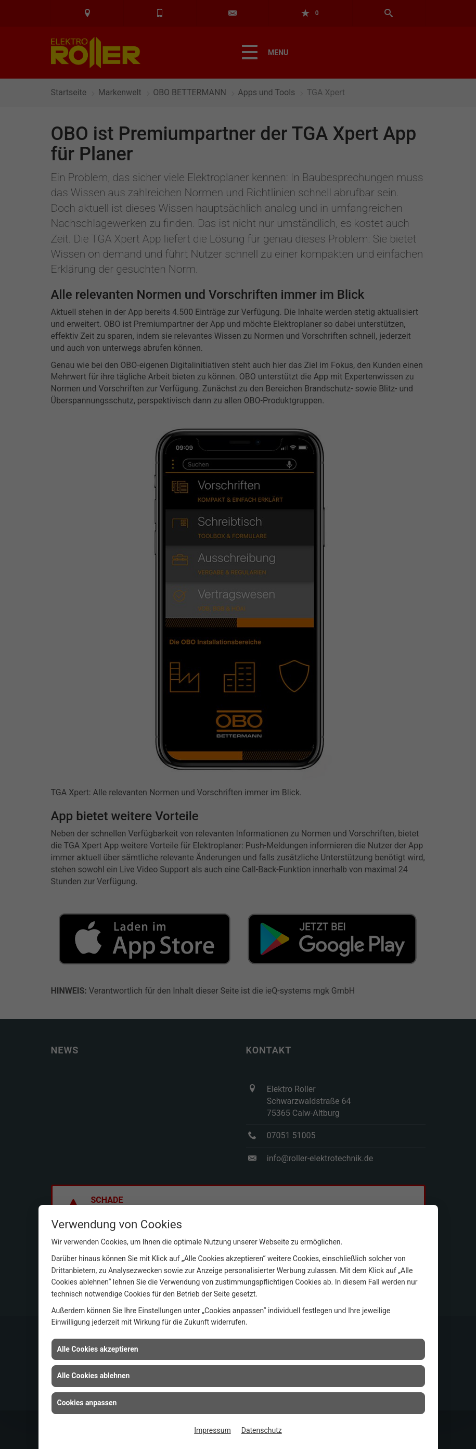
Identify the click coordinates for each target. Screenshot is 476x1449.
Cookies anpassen (87, 1403)
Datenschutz (261, 1430)
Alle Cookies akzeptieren (97, 1349)
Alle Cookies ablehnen (93, 1375)
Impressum (212, 1430)
